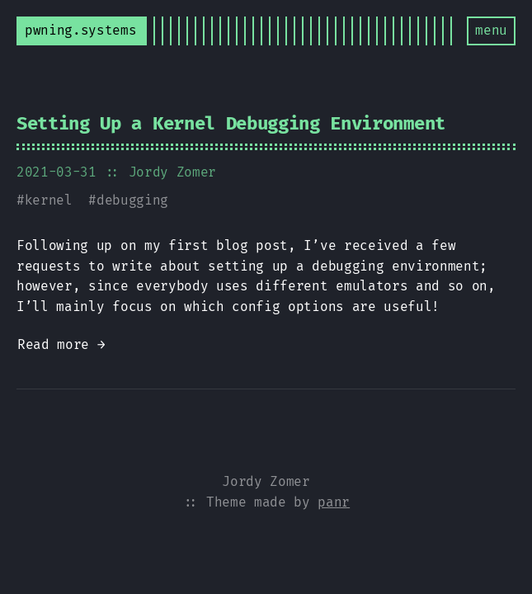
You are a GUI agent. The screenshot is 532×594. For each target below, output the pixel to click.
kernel (49, 200)
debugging (132, 200)
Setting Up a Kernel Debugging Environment (230, 123)
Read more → (61, 344)
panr (334, 502)
